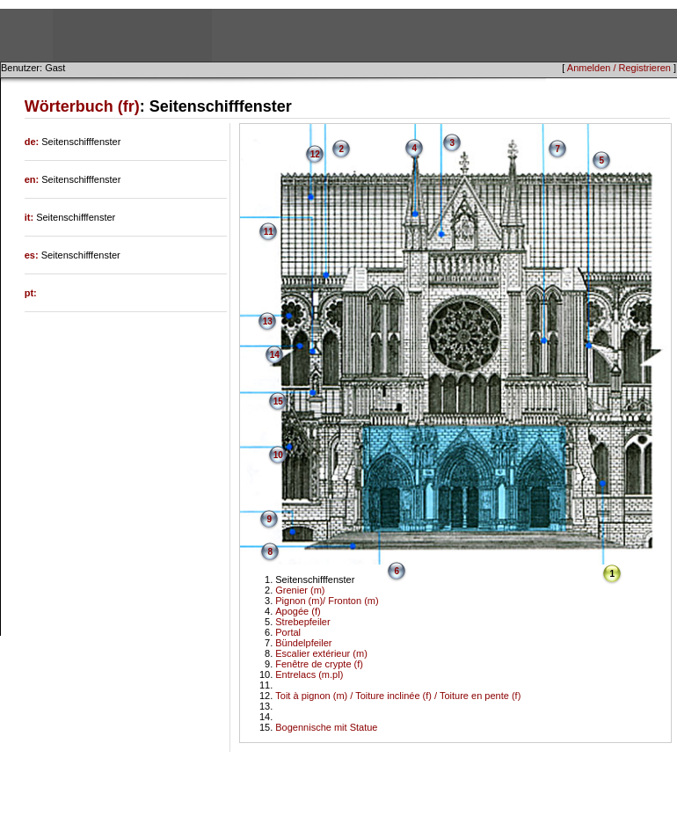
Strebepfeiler (302, 621)
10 (278, 455)
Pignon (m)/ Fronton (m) (326, 600)
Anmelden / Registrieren (619, 67)
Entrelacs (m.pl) (309, 674)
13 (268, 321)
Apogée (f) (297, 611)
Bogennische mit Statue (326, 727)
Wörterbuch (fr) (82, 106)
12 (315, 154)
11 (268, 232)
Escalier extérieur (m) (321, 653)
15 (278, 401)
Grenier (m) (299, 590)
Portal (288, 632)
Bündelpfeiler (303, 643)
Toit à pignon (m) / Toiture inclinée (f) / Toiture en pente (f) (397, 695)
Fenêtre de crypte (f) (319, 664)
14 (275, 355)
